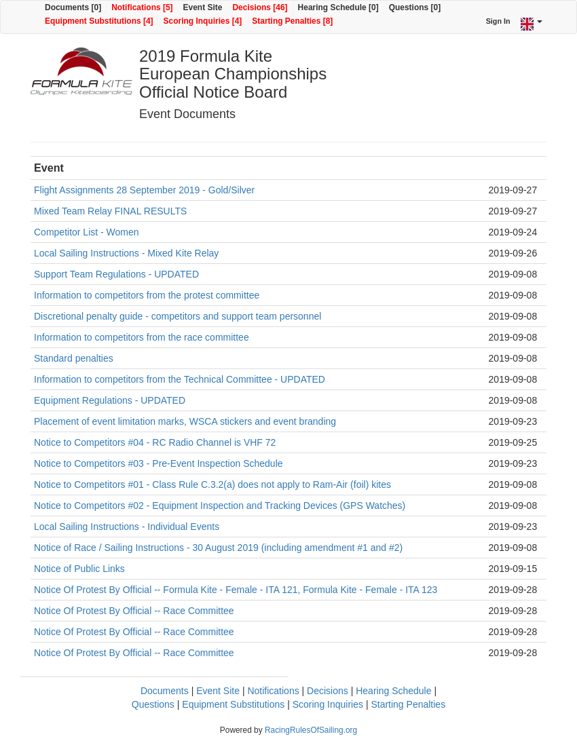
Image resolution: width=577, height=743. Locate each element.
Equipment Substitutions (233, 704)
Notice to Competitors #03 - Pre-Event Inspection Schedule (158, 463)
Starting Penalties (408, 704)
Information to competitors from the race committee (141, 337)
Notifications (273, 690)
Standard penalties (73, 358)
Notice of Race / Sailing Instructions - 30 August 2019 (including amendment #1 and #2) (218, 547)
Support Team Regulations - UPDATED (116, 274)
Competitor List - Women (86, 232)
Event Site (203, 7)
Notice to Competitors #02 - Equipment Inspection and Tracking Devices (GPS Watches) (219, 505)
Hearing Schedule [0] (338, 7)
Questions (153, 704)
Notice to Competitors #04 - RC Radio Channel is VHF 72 (155, 442)
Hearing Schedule (393, 690)
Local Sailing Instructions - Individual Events (126, 526)
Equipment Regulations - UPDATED (109, 400)
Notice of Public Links (79, 568)
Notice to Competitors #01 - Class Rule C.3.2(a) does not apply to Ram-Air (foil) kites (212, 484)
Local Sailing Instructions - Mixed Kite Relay (126, 253)
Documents (165, 690)
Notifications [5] (141, 7)
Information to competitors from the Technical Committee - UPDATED (179, 379)
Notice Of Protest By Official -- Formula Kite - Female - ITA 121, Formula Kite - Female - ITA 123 (235, 589)
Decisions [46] (259, 7)
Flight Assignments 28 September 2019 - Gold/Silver (144, 190)
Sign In (498, 21)
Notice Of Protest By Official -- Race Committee (134, 610)
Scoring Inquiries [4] (203, 21)
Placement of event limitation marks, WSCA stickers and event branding (185, 421)
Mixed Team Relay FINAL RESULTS (110, 211)
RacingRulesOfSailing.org (311, 730)
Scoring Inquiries (328, 704)
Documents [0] (73, 7)
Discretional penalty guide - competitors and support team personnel (177, 316)
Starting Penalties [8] (292, 21)
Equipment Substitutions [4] (99, 21)
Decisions (327, 690)
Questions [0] (415, 7)
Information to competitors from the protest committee (146, 295)
